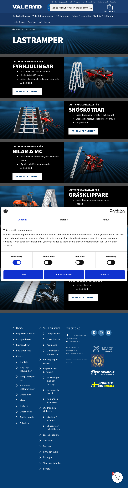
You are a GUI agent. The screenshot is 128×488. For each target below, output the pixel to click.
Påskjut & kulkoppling (43, 16)
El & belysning (63, 16)
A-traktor (25, 422)
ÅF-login (47, 457)
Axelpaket (52, 344)
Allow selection (64, 274)
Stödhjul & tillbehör (103, 16)
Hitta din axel (53, 339)
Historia (24, 405)
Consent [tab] (22, 219)
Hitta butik (110, 11)
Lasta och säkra (51, 434)
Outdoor (47, 446)
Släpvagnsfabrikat (65, 2)
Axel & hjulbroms (21, 16)
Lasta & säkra (19, 22)
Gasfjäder (32, 22)
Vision (23, 400)
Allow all (104, 274)
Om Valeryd (25, 394)
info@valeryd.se (74, 341)
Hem (18, 29)
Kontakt (113, 2)
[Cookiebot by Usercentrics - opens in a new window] (112, 211)
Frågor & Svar (91, 2)
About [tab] (106, 219)
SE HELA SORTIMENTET (27, 91)
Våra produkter (79, 2)
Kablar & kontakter (81, 16)
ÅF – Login (44, 22)
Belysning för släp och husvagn (53, 381)
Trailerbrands (27, 417)
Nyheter (54, 2)
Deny (23, 274)
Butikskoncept (103, 2)
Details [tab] (64, 219)
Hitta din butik (50, 451)
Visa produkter (54, 333)
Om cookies (26, 411)
